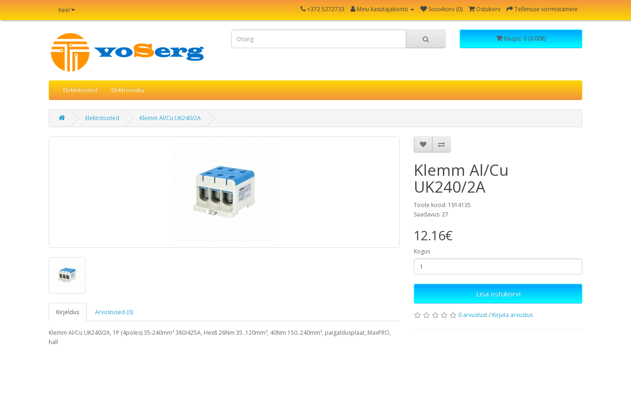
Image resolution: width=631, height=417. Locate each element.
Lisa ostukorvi (498, 293)
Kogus (422, 251)
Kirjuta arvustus (512, 315)
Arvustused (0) (114, 312)
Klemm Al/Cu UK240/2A (170, 118)
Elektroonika (127, 90)
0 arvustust (472, 315)
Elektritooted (80, 90)
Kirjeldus (67, 312)
